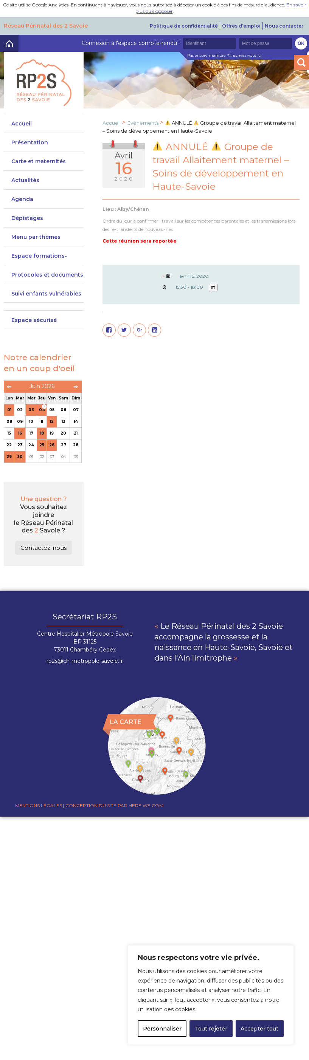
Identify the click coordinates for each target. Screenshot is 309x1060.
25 (41, 463)
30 (20, 475)
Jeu (41, 417)
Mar (20, 417)
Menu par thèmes (36, 244)
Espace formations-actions (39, 270)
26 (51, 463)
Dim (75, 417)
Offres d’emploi (241, 26)
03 (31, 428)
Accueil (21, 123)
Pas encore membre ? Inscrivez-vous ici (224, 55)
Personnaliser (162, 1028)
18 (42, 452)
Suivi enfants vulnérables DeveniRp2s (46, 315)
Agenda (22, 203)
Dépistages (27, 221)
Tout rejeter (211, 1028)
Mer (31, 417)
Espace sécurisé (34, 339)
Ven (52, 417)
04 (42, 428)
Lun (9, 417)
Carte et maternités (38, 165)
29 (9, 475)
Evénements (142, 123)
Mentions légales (38, 824)
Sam (63, 417)
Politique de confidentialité (184, 26)
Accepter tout (259, 1028)
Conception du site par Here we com (114, 824)
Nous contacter (284, 26)
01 (9, 428)
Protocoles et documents (47, 289)
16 (20, 452)
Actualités (25, 184)
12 (52, 440)
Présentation (29, 142)
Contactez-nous (43, 566)
